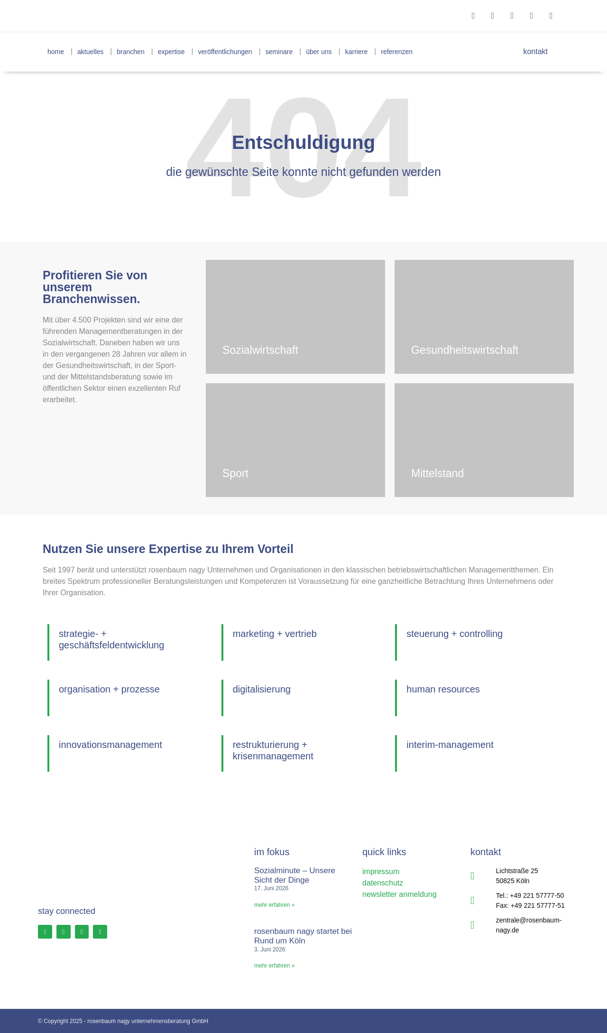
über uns (318, 51)
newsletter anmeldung (399, 894)
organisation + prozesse (109, 689)
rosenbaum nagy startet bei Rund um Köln (303, 936)
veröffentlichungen (225, 51)
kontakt (531, 51)
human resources (443, 689)
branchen (130, 51)
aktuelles (90, 51)
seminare (279, 51)
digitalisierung (262, 689)
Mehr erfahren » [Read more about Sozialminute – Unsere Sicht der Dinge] (274, 905)
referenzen (397, 51)
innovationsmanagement (110, 744)
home (55, 51)
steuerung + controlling (454, 633)
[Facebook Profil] (46, 933)
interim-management (449, 744)
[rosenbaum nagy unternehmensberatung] (93, 16)
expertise (171, 51)
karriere (356, 51)
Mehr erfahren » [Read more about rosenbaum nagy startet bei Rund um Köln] (274, 965)
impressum (380, 871)
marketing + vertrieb (275, 633)
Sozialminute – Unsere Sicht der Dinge (294, 875)
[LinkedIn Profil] (85, 933)
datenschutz (382, 883)
